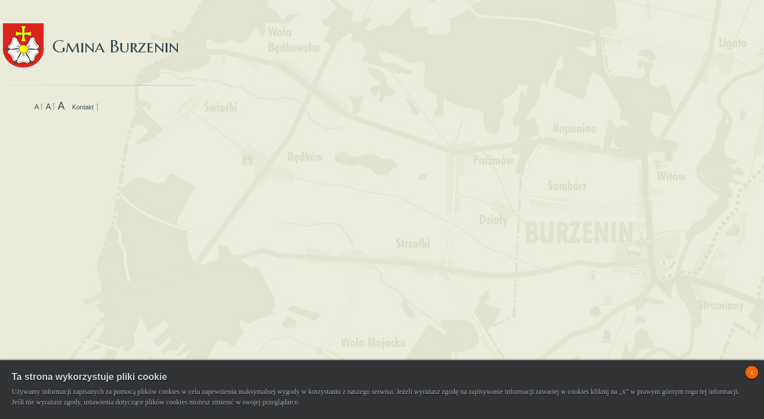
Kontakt (83, 107)
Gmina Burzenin (91, 34)
